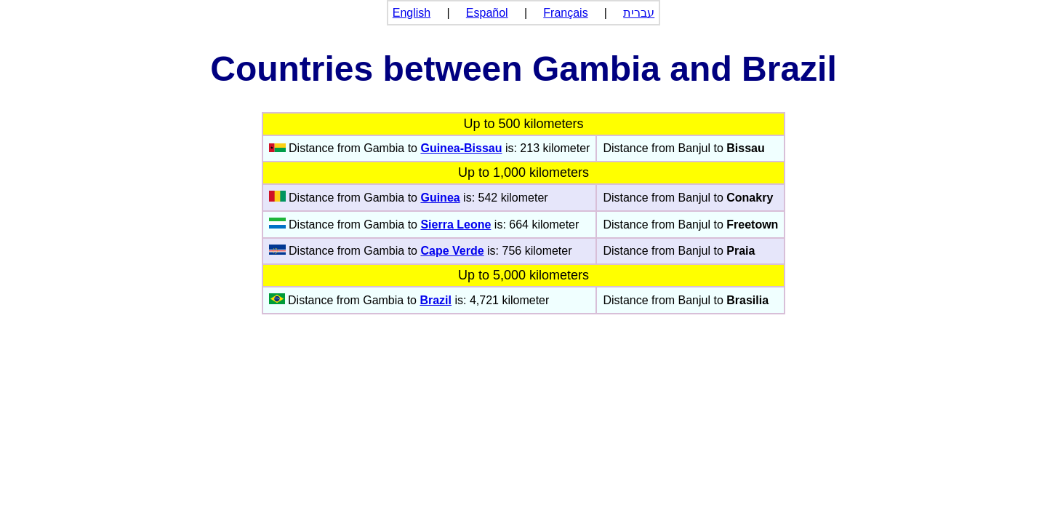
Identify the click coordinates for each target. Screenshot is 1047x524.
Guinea (440, 197)
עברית (638, 13)
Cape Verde (452, 251)
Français (565, 13)
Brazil (436, 300)
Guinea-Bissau (461, 148)
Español (487, 13)
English (411, 13)
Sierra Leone (455, 224)
